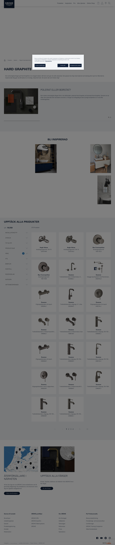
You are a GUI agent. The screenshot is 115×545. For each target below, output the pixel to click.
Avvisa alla (62, 65)
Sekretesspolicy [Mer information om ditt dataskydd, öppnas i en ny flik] (48, 61)
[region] (58, 62)
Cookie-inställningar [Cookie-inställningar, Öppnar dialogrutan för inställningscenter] (40, 65)
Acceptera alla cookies (75, 65)
